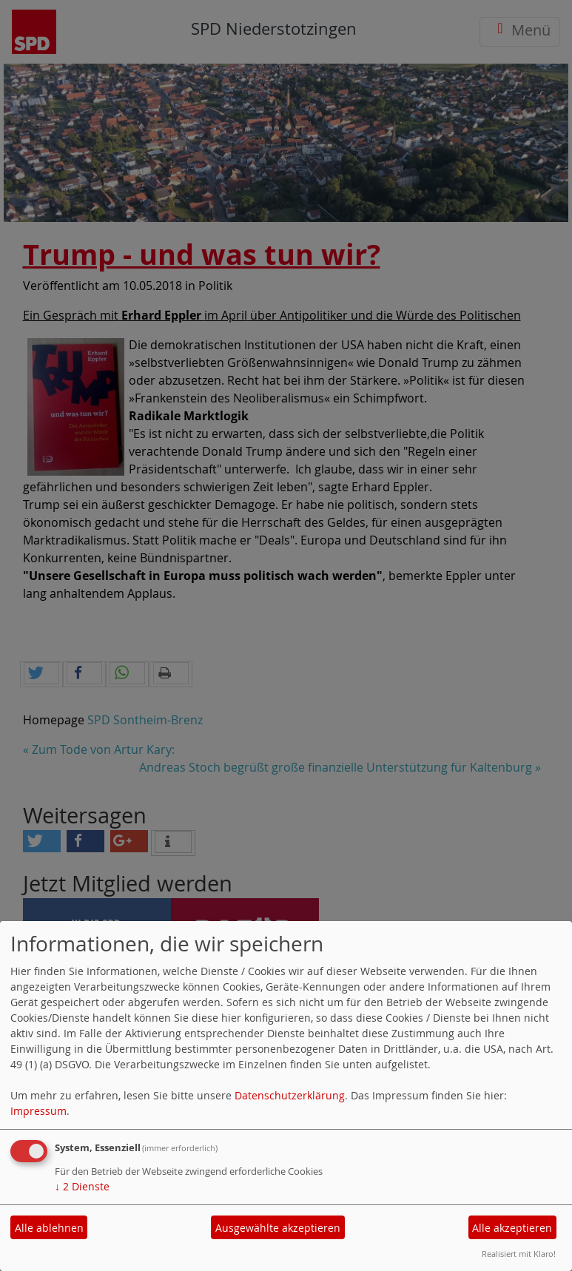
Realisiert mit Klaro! (519, 1253)
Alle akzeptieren (512, 1228)
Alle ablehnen (49, 1228)
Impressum (38, 1111)
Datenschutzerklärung (290, 1095)
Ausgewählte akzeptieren (277, 1228)
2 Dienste (82, 1186)
